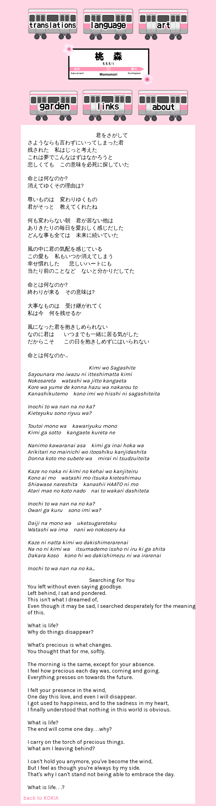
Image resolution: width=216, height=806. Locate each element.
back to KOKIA (40, 798)
